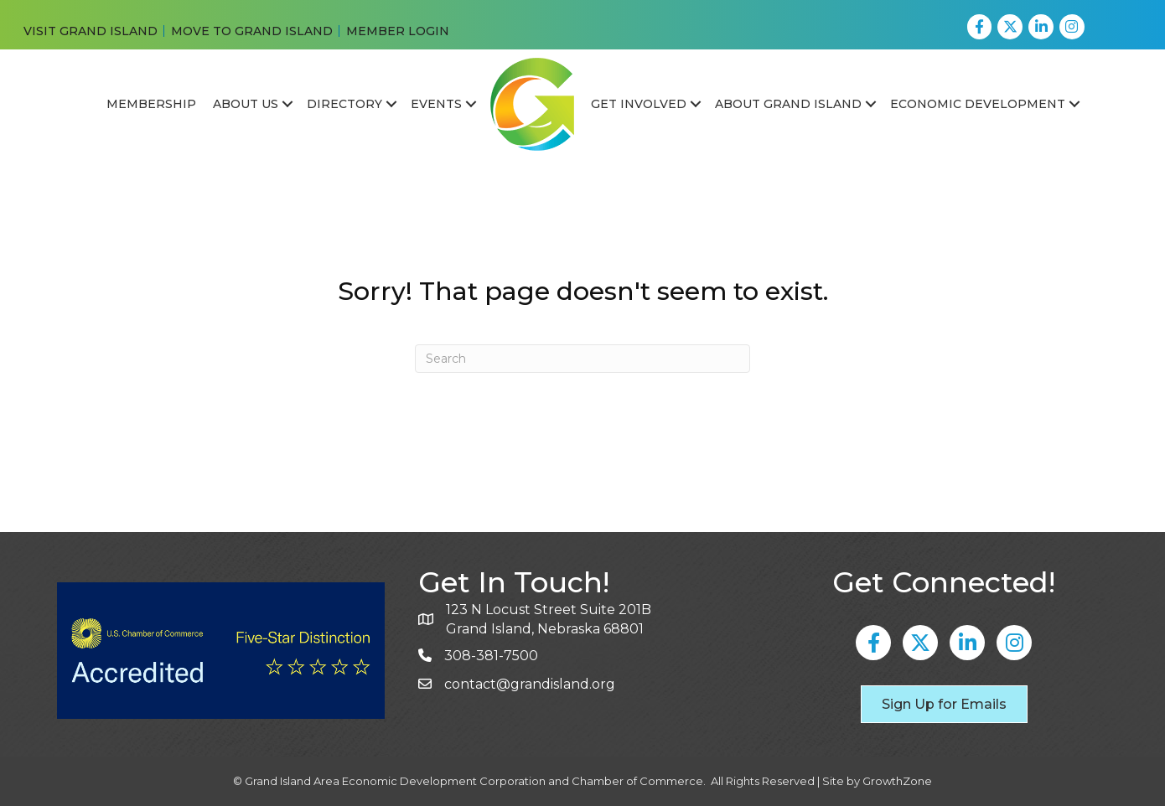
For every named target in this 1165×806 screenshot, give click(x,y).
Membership (151, 103)
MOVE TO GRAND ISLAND (252, 31)
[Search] (582, 358)
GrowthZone (897, 781)
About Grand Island (788, 103)
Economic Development (977, 103)
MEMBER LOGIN (397, 31)
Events (436, 103)
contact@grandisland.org (529, 684)
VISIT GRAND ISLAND (90, 31)
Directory (344, 103)
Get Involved (638, 103)
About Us (245, 103)
